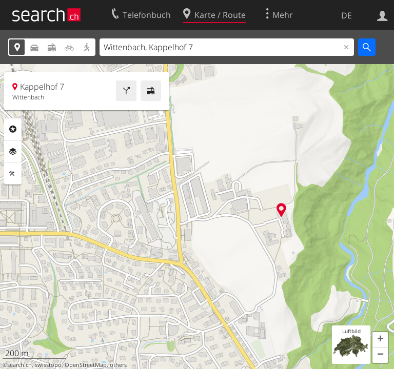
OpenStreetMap (86, 364)
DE (346, 15)
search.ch (19, 364)
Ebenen (13, 151)
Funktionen (13, 173)
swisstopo (48, 364)
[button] (380, 339)
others (118, 364)
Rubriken (13, 129)
